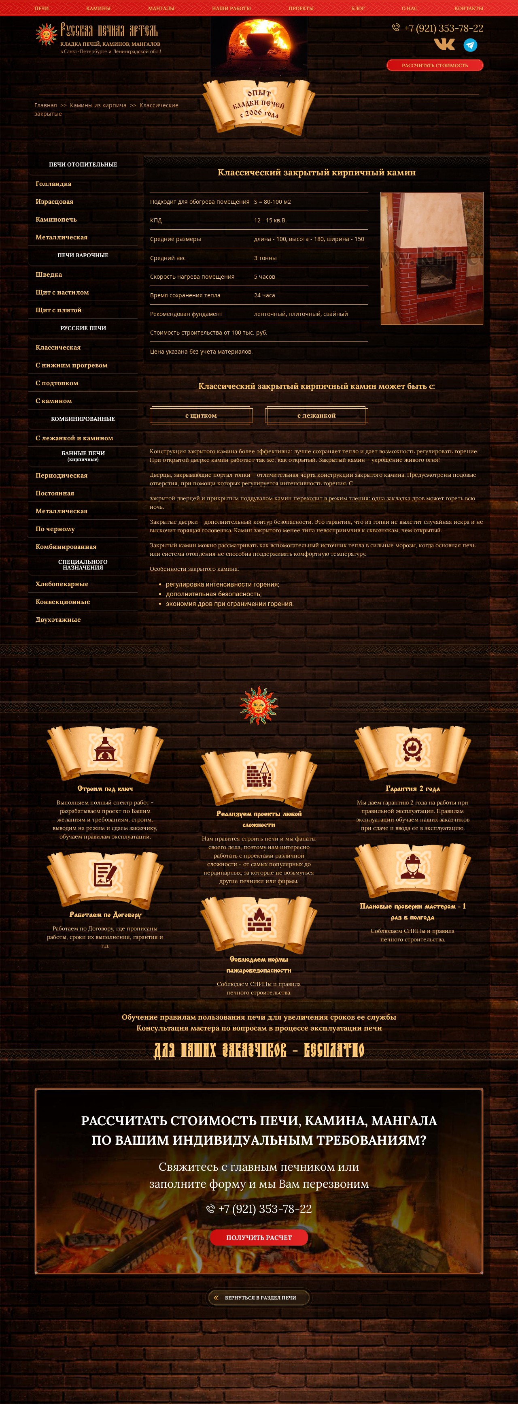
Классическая (58, 347)
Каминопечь (56, 219)
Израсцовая (54, 201)
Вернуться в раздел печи (260, 1298)
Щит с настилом (62, 292)
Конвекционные (63, 601)
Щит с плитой (59, 310)
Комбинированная (66, 546)
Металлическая (61, 237)
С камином (54, 401)
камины (98, 8)
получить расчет (259, 1237)
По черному (55, 529)
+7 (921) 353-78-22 (265, 1208)
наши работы (231, 8)
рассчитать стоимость (435, 65)
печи (41, 8)
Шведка (49, 274)
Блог (358, 8)
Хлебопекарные (62, 584)
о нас (409, 8)
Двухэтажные (58, 619)
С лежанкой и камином (74, 438)
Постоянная (55, 493)
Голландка (53, 183)
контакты (469, 8)
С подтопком (57, 383)
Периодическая (61, 475)
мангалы (161, 8)
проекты (301, 8)
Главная (45, 105)
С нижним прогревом (72, 365)
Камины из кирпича (98, 105)
